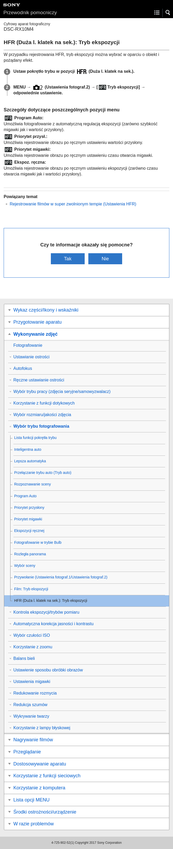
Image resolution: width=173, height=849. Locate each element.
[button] (168, 12)
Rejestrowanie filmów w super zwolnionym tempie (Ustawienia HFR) (73, 204)
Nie (105, 258)
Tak (68, 258)
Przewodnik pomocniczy (30, 12)
